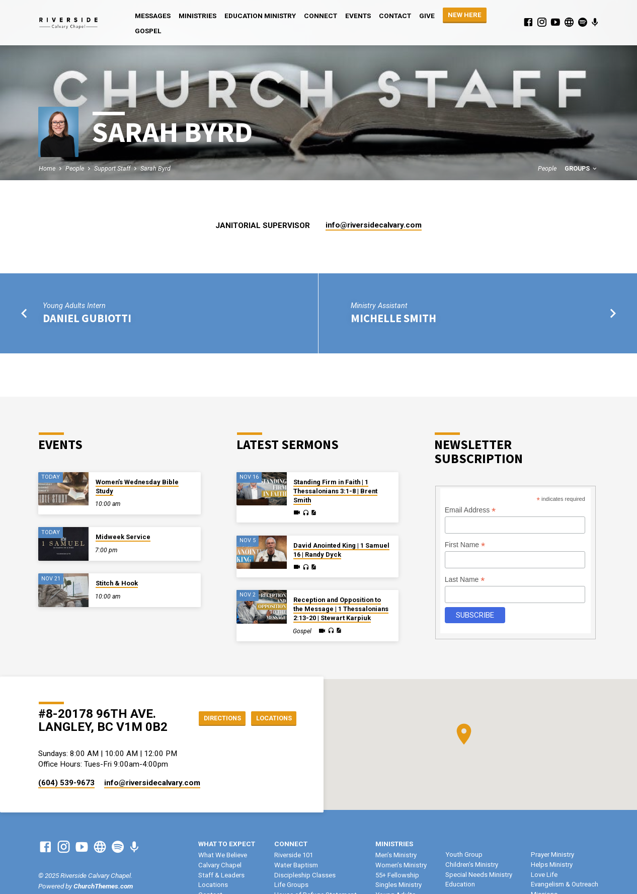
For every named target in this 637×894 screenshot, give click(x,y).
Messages (153, 16)
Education (460, 884)
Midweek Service (123, 537)
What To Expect (226, 844)
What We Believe (222, 855)
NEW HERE (465, 15)
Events (358, 16)
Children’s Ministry (471, 864)
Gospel (148, 31)
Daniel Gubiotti (87, 318)
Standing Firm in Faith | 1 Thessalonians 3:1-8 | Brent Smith (335, 491)
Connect (320, 16)
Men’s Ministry (396, 855)
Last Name (465, 579)
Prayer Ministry (552, 854)
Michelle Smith (393, 318)
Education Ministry (260, 16)
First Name (465, 545)
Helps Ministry (552, 864)
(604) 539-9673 (66, 782)
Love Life (544, 874)
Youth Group (464, 854)
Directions (214, 718)
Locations (271, 718)
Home (47, 168)
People (74, 168)
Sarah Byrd (155, 168)
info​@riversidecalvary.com (374, 225)
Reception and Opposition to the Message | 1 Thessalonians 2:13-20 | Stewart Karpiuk (340, 609)
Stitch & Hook (117, 583)
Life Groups (291, 884)
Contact (395, 16)
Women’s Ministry (401, 865)
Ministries (197, 16)
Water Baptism (296, 865)
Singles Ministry (398, 884)
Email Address (470, 510)
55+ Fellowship (397, 875)
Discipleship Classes (305, 875)
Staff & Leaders (221, 875)
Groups (581, 168)
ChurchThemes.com (103, 886)
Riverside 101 (293, 855)
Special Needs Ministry (478, 874)
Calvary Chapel (220, 865)
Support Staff (112, 168)
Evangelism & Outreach (564, 884)
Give (427, 16)
